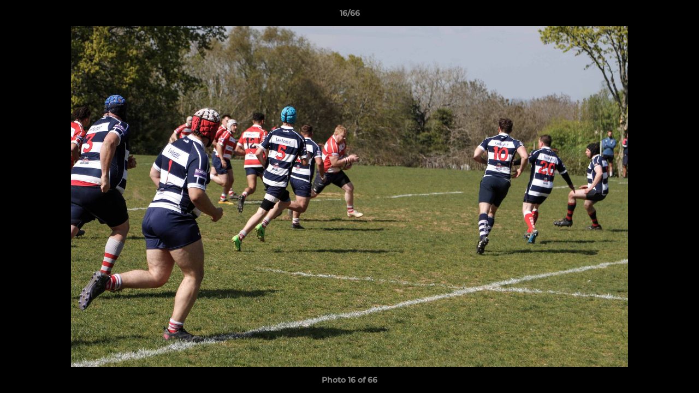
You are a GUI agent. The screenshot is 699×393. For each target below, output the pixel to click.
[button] (679, 16)
